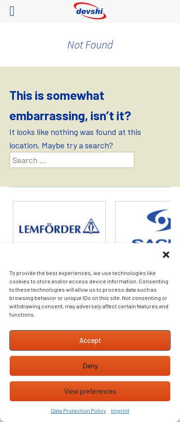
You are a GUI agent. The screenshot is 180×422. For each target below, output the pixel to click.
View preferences (90, 391)
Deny (90, 365)
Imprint (120, 410)
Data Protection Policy (78, 410)
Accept (90, 340)
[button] (166, 254)
